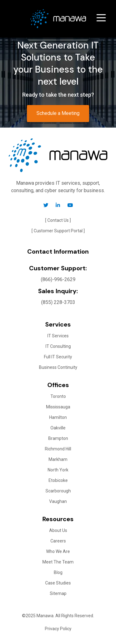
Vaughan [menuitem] (58, 501)
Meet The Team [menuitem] (58, 561)
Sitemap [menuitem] (58, 593)
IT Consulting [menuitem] (58, 346)
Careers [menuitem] (58, 540)
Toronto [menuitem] (58, 396)
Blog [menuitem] (58, 572)
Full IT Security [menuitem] (58, 356)
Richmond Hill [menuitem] (58, 448)
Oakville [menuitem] (58, 427)
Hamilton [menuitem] (58, 417)
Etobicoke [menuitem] (58, 480)
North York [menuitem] (58, 469)
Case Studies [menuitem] (58, 582)
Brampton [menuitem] (58, 438)
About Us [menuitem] (58, 530)
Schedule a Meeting (58, 113)
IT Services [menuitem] (58, 335)
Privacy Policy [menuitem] (58, 628)
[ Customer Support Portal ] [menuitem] (58, 230)
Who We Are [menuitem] (58, 551)
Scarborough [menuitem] (58, 490)
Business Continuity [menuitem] (58, 367)
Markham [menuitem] (58, 459)
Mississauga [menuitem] (58, 406)
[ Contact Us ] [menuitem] (58, 220)
